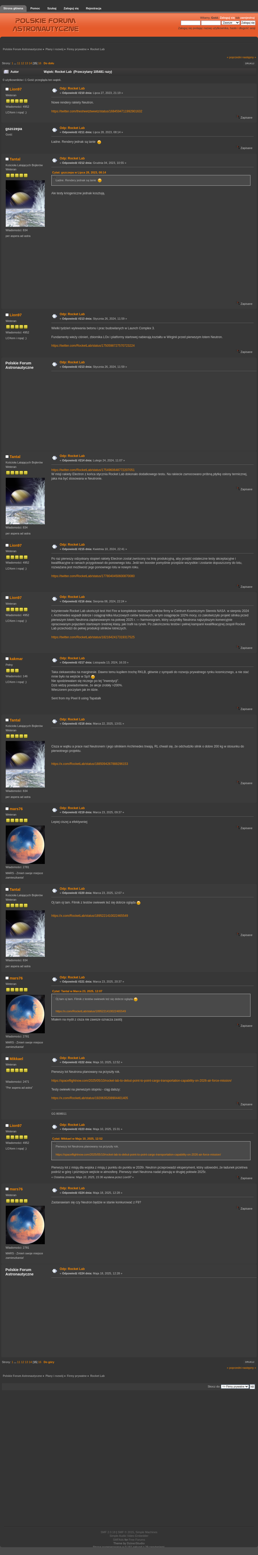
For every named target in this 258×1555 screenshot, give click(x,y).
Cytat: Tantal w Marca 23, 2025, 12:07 (77, 991)
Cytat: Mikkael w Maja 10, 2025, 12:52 (77, 1138)
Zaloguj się (227, 17)
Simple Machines (146, 1532)
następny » (249, 57)
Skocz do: (214, 1386)
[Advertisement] (99, 410)
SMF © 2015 (126, 1532)
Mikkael (16, 1059)
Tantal (15, 159)
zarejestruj (247, 17)
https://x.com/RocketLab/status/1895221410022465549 (89, 916)
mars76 (16, 809)
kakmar (16, 659)
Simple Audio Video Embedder (128, 1535)
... (15, 63)
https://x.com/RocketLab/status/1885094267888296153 (89, 764)
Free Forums (137, 1539)
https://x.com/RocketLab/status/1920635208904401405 (89, 1098)
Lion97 (16, 89)
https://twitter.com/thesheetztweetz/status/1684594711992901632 (96, 111)
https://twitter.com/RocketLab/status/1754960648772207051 (93, 470)
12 (22, 63)
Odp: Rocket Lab (72, 88)
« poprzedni (234, 57)
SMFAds (118, 1539)
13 (26, 63)
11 (18, 63)
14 (30, 63)
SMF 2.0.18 (108, 1532)
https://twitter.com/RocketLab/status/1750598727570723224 (93, 345)
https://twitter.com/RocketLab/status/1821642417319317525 (93, 637)
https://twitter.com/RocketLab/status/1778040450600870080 (93, 576)
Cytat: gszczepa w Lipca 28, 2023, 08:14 (79, 172)
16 (39, 63)
